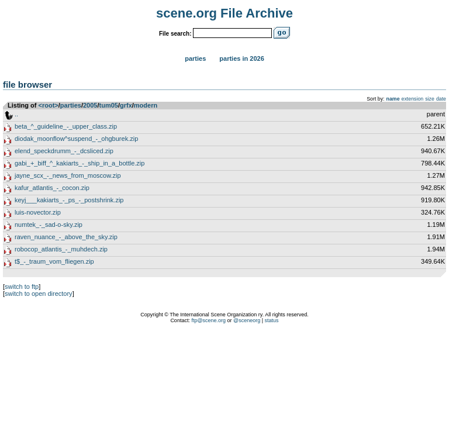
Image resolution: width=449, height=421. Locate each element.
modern (145, 105)
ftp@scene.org (208, 320)
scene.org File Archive (224, 13)
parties (70, 105)
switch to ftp (22, 286)
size (429, 99)
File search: (175, 33)
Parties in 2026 (241, 58)
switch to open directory (38, 293)
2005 (90, 105)
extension (413, 99)
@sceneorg (246, 320)
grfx (126, 105)
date (441, 99)
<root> (48, 105)
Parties (195, 58)
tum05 (108, 105)
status (272, 320)
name (393, 99)
